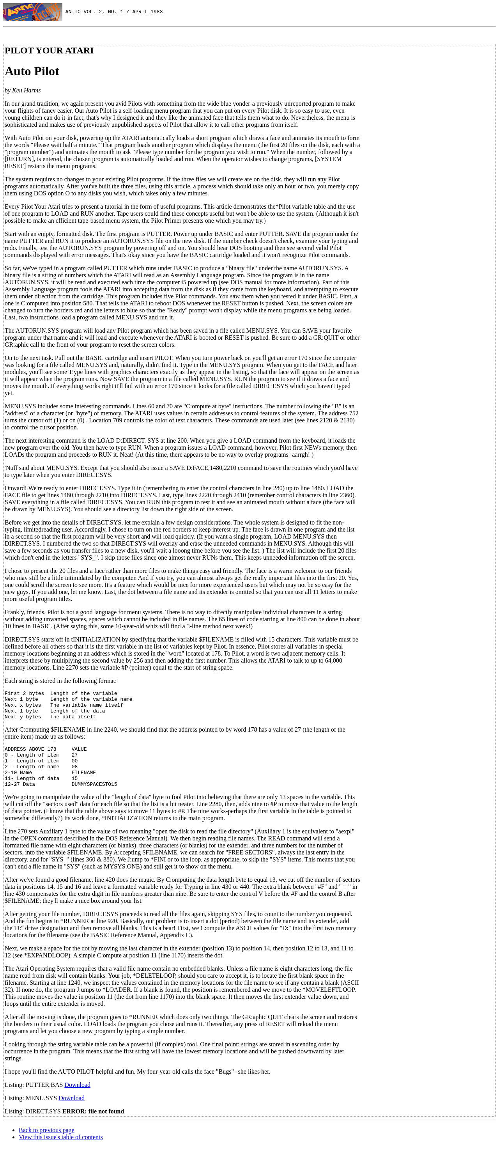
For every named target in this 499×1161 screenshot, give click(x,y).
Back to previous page (46, 1144)
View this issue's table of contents (61, 1151)
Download (77, 1098)
